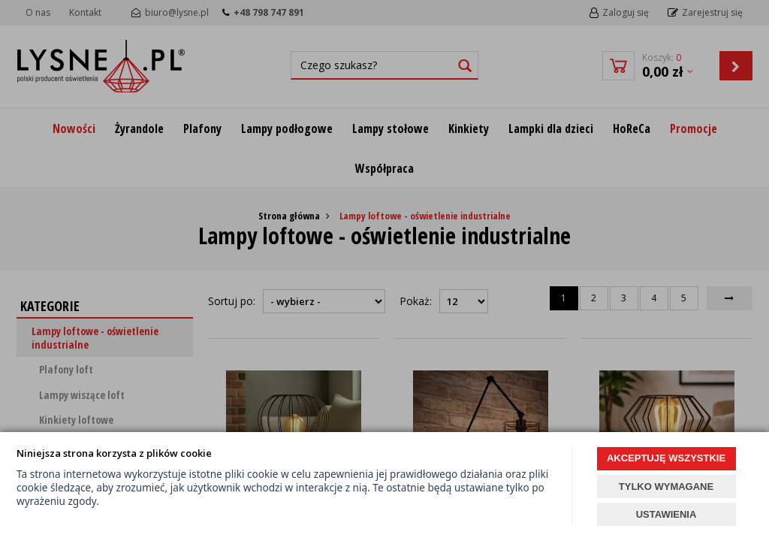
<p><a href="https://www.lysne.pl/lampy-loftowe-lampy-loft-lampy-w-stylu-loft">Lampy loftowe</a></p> (384, 270)
